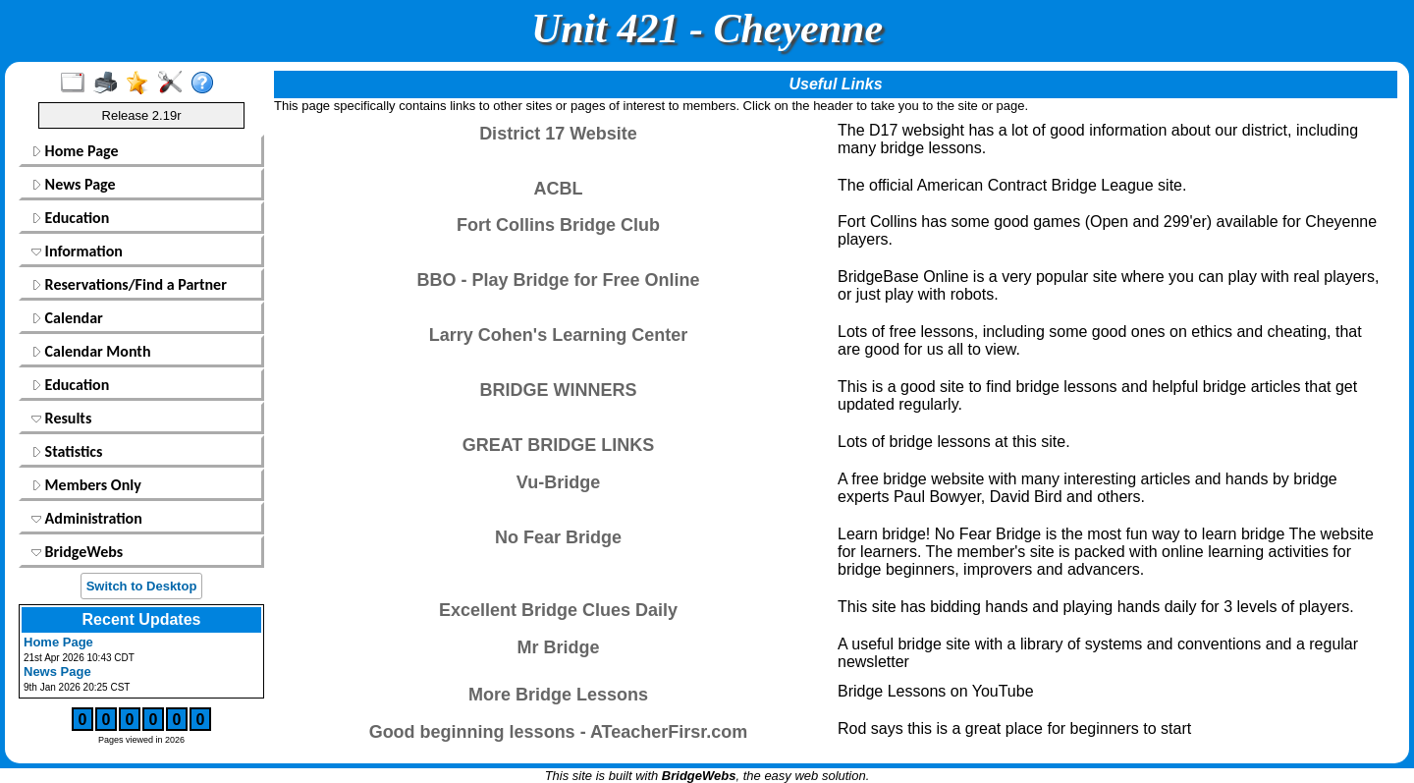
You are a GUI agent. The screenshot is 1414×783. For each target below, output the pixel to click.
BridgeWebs (77, 551)
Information (77, 251)
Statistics (66, 451)
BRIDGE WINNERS (557, 390)
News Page (73, 184)
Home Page (75, 150)
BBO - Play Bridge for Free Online (557, 280)
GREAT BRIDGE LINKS (558, 445)
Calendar (67, 317)
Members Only (86, 484)
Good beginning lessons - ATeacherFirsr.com (558, 732)
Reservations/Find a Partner (129, 284)
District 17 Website (558, 133)
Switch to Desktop (141, 586)
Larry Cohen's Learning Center (558, 335)
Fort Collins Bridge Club (558, 225)
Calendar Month (91, 351)
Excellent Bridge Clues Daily (558, 610)
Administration (86, 518)
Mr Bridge (558, 647)
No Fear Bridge (558, 537)
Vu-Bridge (558, 482)
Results (61, 418)
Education (70, 217)
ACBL (558, 188)
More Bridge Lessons (558, 694)
